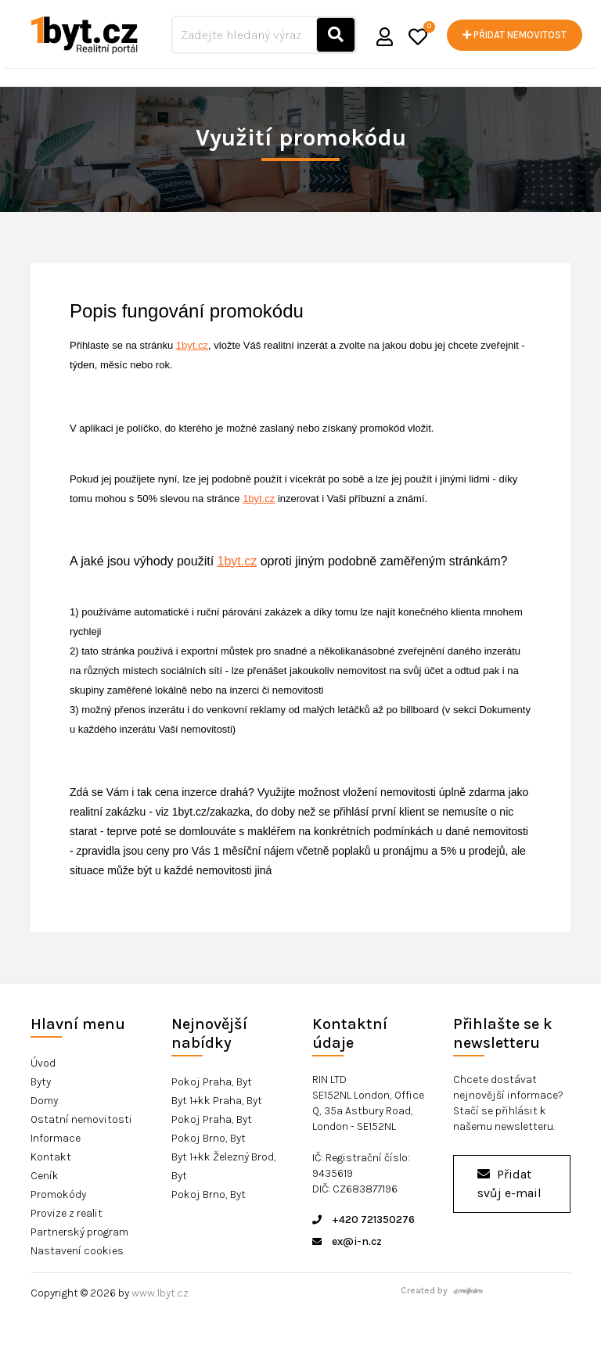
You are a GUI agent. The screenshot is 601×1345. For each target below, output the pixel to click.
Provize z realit (67, 1213)
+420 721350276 (363, 1219)
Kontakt (51, 1157)
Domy (44, 1100)
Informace (56, 1138)
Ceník (45, 1175)
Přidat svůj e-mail (509, 1183)
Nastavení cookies (77, 1250)
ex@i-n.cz (347, 1241)
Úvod (43, 1063)
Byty (41, 1082)
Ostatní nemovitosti (81, 1119)
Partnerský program (79, 1232)
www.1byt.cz (160, 1293)
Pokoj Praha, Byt (211, 1082)
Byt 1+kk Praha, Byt (216, 1100)
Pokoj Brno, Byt (208, 1138)
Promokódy (58, 1194)
